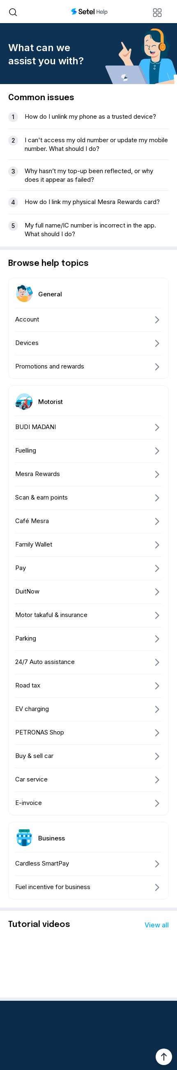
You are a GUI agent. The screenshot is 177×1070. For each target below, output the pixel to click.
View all (157, 925)
